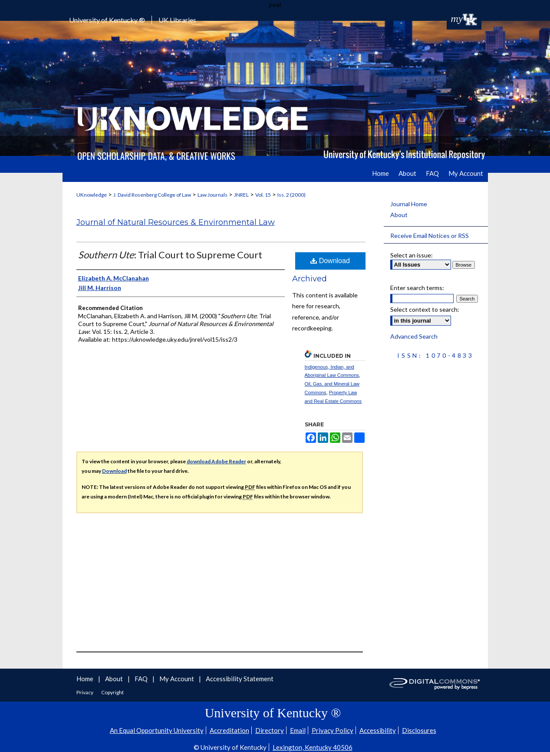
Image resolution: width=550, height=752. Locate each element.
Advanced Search (414, 336)
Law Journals (212, 194)
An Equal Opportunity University (157, 730)
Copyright (112, 692)
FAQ (142, 679)
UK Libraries (177, 20)
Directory (269, 730)
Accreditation (229, 730)
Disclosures (419, 730)
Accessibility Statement (239, 679)
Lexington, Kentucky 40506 (312, 747)
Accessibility (377, 730)
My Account (177, 679)
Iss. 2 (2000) (291, 194)
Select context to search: (424, 309)
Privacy (85, 692)
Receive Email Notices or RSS (429, 235)
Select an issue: (411, 255)
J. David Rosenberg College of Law (152, 194)
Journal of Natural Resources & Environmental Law (175, 222)
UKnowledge (91, 194)
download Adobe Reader (216, 461)
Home (85, 679)
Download (330, 260)
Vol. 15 (263, 194)
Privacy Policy (332, 730)
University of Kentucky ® (107, 20)
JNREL (241, 194)
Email (298, 730)
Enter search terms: (417, 287)
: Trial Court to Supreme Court (170, 255)
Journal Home (408, 204)
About (399, 214)
